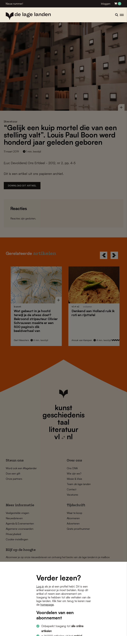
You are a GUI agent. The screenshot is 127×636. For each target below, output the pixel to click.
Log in (40, 586)
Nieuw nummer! (14, 3)
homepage (47, 604)
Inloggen (105, 3)
